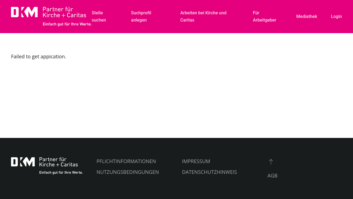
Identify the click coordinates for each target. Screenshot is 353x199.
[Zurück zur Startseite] (51, 16)
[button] (271, 161)
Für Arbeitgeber (264, 16)
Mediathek (306, 16)
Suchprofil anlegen (141, 16)
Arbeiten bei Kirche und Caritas (203, 16)
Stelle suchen (99, 16)
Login (336, 16)
